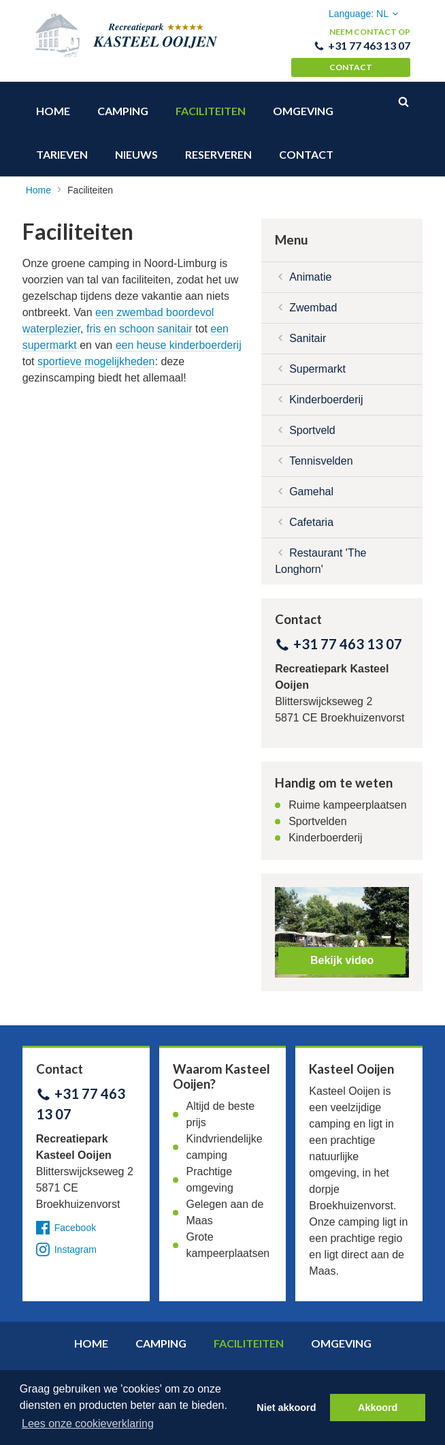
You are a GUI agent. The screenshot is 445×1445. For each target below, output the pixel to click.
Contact (350, 67)
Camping (122, 103)
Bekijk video (342, 952)
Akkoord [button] (377, 1407)
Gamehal (311, 483)
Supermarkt (317, 361)
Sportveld (312, 422)
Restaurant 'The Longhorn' (320, 553)
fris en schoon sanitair (139, 320)
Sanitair (307, 330)
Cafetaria (311, 514)
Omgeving (303, 103)
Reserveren (218, 146)
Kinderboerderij (326, 391)
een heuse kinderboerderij (179, 337)
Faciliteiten (211, 103)
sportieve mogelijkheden (96, 353)
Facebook (66, 1220)
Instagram (66, 1242)
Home (53, 103)
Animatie (310, 269)
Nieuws (136, 146)
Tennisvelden (320, 453)
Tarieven (62, 146)
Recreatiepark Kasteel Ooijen (126, 41)
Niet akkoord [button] (286, 1407)
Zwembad (313, 299)
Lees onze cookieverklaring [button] (88, 1423)
